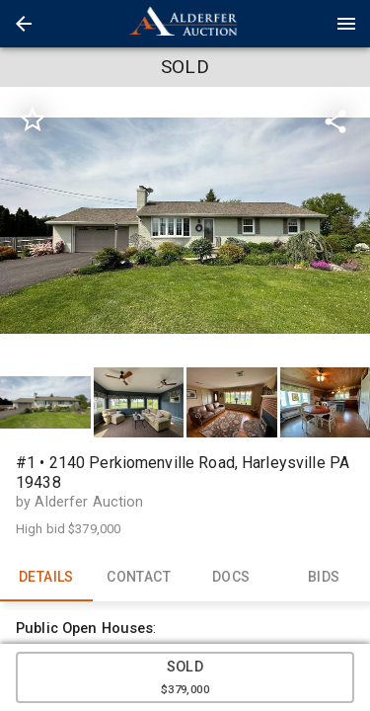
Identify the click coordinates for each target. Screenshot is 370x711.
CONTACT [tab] (139, 577)
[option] (185, 225)
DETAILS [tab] (46, 577)
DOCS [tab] (231, 577)
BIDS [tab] (323, 577)
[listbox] (185, 225)
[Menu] (346, 23)
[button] (23, 23)
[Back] (23, 23)
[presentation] (185, 23)
